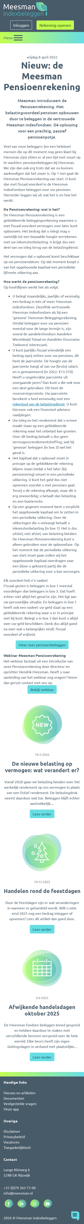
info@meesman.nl (18, 1193)
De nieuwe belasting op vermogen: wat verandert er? (42, 767)
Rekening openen (55, 25)
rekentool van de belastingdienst (39, 404)
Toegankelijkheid (17, 1147)
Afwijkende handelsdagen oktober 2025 (42, 1010)
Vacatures (11, 1142)
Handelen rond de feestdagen (42, 890)
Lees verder (42, 814)
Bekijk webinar (42, 689)
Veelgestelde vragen (20, 1103)
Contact (10, 1159)
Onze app (11, 1109)
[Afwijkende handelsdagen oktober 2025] (42, 968)
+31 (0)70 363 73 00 (20, 1187)
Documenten (14, 1098)
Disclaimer (12, 1131)
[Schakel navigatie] (13, 38)
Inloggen (21, 25)
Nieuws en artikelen (19, 1092)
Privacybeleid (14, 1136)
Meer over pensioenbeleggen (42, 644)
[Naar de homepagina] (25, 9)
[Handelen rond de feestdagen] (42, 852)
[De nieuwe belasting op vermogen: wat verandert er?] (42, 725)
